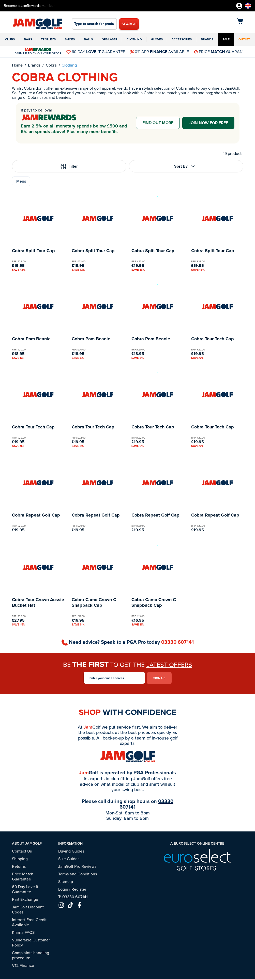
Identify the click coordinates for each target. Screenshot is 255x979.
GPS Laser (109, 39)
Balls (88, 39)
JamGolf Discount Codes (28, 908)
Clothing (134, 39)
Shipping (20, 858)
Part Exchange (25, 899)
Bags (28, 39)
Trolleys (48, 39)
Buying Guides (71, 850)
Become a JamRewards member (29, 5)
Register (78, 888)
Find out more (157, 123)
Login (63, 888)
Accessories (182, 39)
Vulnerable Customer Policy (31, 941)
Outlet (244, 39)
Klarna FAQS (23, 932)
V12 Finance (23, 965)
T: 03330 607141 (73, 896)
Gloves (157, 39)
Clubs (10, 39)
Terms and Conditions (77, 873)
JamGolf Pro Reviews (77, 866)
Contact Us (22, 850)
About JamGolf (27, 842)
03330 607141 (177, 642)
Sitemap (65, 881)
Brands (207, 39)
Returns (19, 866)
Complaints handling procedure (30, 954)
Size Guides (68, 858)
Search (129, 24)
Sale (226, 39)
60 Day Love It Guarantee (25, 888)
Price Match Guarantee (22, 875)
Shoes (70, 39)
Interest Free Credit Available (29, 921)
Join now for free (208, 123)
